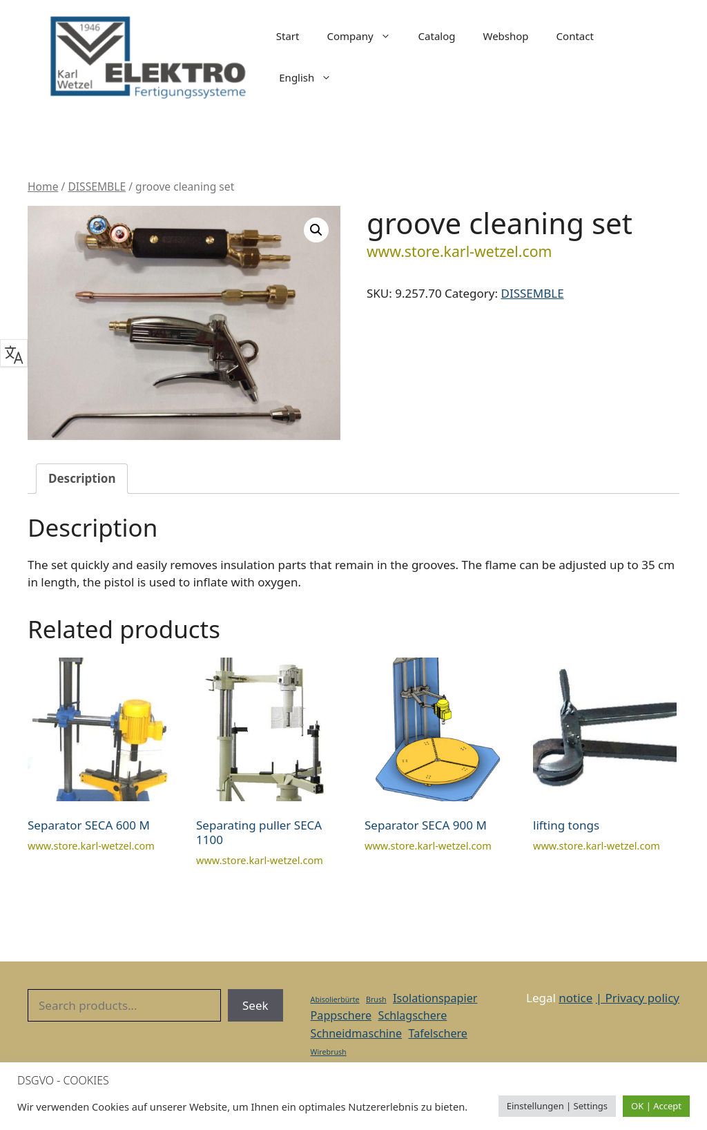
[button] (316, 230)
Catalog (437, 36)
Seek (255, 1005)
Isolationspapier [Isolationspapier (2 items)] (435, 998)
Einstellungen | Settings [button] (557, 1106)
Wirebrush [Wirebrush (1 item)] (329, 1052)
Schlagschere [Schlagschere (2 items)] (412, 1015)
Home (43, 186)
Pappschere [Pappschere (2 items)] (341, 1015)
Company (365, 36)
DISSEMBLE (97, 186)
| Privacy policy (637, 998)
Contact (575, 36)
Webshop (506, 36)
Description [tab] (81, 478)
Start (288, 36)
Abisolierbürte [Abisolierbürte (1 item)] (335, 999)
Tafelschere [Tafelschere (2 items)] (437, 1033)
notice (575, 998)
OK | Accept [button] (656, 1106)
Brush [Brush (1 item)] (376, 999)
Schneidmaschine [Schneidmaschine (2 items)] (356, 1033)
